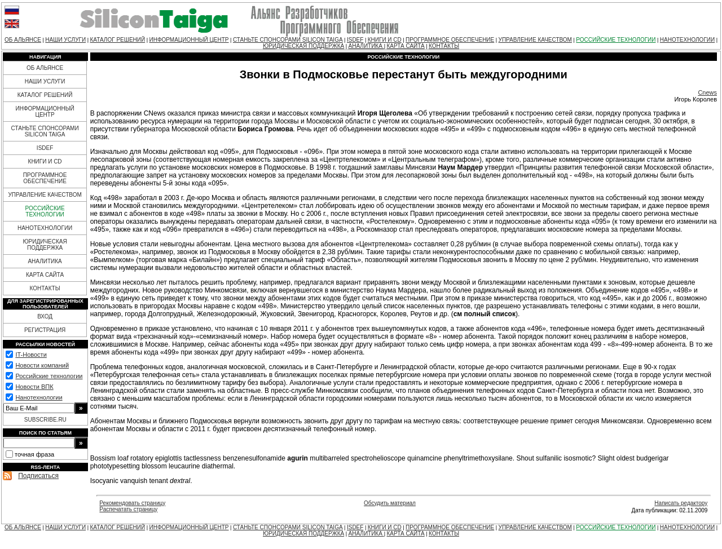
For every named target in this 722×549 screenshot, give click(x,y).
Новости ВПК (34, 386)
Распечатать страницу (128, 509)
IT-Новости (30, 354)
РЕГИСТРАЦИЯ (44, 330)
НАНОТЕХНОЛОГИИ (687, 40)
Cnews (707, 92)
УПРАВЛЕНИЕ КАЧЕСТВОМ (535, 40)
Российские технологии (48, 376)
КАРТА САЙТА (405, 46)
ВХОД (44, 316)
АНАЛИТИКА (366, 46)
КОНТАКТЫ (444, 46)
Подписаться (38, 476)
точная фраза (34, 454)
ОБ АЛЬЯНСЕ (23, 40)
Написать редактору (680, 503)
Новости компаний (42, 365)
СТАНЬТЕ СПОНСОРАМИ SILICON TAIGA (288, 40)
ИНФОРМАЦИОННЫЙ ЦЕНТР (189, 40)
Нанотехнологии (38, 397)
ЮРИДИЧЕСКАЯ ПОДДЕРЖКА (303, 46)
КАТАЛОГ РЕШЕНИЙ (117, 40)
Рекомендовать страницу (132, 503)
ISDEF (355, 40)
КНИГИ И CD (385, 40)
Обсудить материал (390, 503)
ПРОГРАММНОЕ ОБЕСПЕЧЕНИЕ (450, 40)
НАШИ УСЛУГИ (65, 40)
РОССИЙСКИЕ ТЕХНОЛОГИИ (615, 40)
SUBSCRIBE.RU (45, 420)
